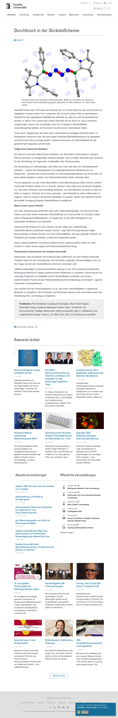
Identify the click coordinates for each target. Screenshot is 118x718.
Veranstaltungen (104, 14)
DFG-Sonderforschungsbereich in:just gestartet (89, 643)
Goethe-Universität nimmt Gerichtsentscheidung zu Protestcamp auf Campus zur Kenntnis (34, 547)
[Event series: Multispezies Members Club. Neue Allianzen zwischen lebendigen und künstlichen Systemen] (78, 485)
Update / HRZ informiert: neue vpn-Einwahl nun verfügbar (34, 487)
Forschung (24, 14)
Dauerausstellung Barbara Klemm (80, 528)
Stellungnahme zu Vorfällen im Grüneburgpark (29, 498)
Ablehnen (85, 712)
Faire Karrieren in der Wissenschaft (25, 642)
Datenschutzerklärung (73, 711)
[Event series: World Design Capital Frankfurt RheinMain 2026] (78, 492)
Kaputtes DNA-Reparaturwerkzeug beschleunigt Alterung (87, 435)
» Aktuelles (11, 14)
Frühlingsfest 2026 (75, 511)
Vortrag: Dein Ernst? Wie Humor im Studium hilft (88, 585)
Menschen (74, 14)
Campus (62, 14)
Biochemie (21, 326)
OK (79, 712)
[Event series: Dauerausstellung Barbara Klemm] (77, 525)
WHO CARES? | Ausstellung (78, 505)
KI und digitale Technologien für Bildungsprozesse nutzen (26, 586)
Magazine (85, 3)
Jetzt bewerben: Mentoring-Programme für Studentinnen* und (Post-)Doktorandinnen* (33, 510)
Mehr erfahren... (103, 707)
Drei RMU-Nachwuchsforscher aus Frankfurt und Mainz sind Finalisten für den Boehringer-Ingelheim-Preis (57, 377)
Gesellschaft (38, 14)
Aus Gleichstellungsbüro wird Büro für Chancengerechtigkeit (32, 522)
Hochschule (88, 14)
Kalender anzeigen (67, 532)
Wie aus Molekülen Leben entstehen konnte (27, 371)
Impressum (60, 711)
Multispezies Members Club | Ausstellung (83, 488)
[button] (59, 675)
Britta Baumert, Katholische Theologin (59, 642)
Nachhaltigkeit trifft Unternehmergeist (54, 585)
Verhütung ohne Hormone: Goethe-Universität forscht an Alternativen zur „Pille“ (58, 435)
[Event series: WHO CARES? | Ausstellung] (78, 502)
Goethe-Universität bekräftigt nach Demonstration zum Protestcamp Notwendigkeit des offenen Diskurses (32, 533)
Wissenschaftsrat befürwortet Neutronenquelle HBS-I (26, 435)
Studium (51, 14)
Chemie (30, 326)
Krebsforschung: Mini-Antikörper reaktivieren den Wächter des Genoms (90, 372)
